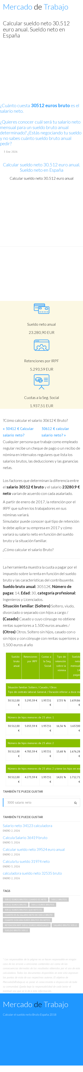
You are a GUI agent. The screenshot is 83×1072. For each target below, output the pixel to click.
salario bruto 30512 (65, 925)
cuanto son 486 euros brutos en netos (27, 920)
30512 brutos (59, 899)
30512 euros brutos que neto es (23, 909)
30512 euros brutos (42, 904)
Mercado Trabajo (35, 6)
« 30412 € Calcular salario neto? (18, 432)
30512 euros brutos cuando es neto (25, 899)
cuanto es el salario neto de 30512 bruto (29, 914)
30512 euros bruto (15, 904)
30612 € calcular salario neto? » (55, 432)
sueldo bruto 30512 (16, 930)
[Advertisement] (40, 213)
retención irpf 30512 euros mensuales (27, 925)
